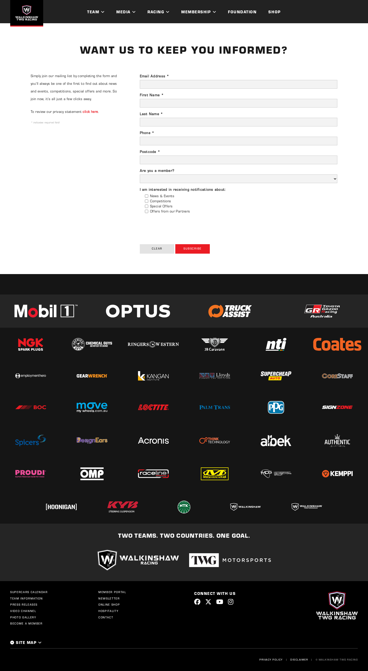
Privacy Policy (271, 659)
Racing (155, 11)
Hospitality (108, 611)
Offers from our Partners (170, 211)
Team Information (26, 598)
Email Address (154, 76)
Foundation (242, 11)
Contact (105, 617)
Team (93, 11)
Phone (147, 133)
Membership (196, 11)
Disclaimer (299, 659)
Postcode (150, 151)
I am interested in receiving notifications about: (183, 189)
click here (90, 111)
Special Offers (161, 206)
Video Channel (23, 611)
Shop (274, 11)
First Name (152, 95)
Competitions (160, 201)
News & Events (162, 196)
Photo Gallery (23, 617)
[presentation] (178, 228)
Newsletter (109, 598)
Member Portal (112, 592)
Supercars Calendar (29, 592)
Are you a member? (157, 170)
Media (123, 11)
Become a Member (26, 623)
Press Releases (24, 604)
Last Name (151, 114)
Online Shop (109, 604)
